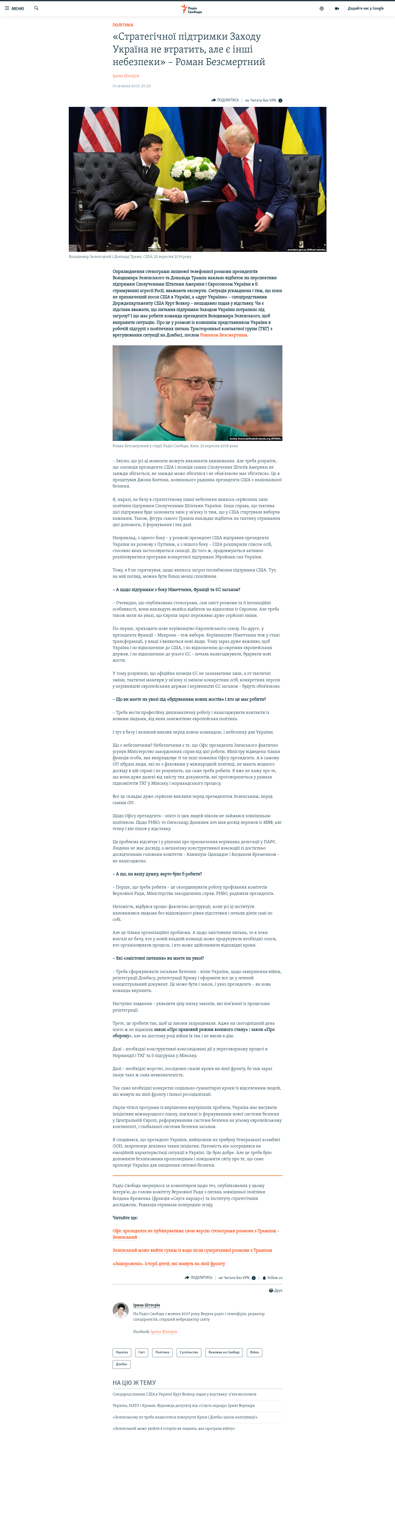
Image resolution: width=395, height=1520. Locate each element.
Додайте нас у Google (366, 9)
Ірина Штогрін (126, 76)
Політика (123, 25)
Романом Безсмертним (223, 335)
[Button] (225, 100)
